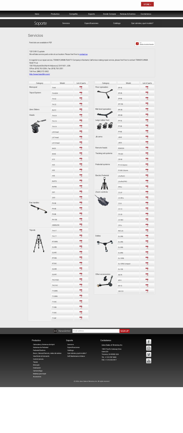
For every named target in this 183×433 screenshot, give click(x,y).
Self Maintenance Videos (76, 402)
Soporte (91, 19)
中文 (142, 13)
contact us (83, 100)
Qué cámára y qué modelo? (142, 69)
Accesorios (37, 422)
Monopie (36, 411)
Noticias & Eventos (127, 19)
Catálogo (117, 69)
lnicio (37, 19)
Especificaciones (91, 69)
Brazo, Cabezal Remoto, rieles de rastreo (47, 399)
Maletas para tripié (39, 420)
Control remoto (38, 405)
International (122, 13)
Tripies (35, 408)
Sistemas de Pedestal (40, 393)
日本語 (150, 13)
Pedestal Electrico (39, 396)
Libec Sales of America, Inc (88, 427)
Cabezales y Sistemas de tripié (44, 390)
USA (134, 13)
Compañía (73, 19)
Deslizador (37, 414)
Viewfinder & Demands (41, 402)
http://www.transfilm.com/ (39, 120)
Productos (55, 19)
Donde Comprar (109, 19)
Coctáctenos (146, 19)
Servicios (66, 69)
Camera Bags (37, 417)
